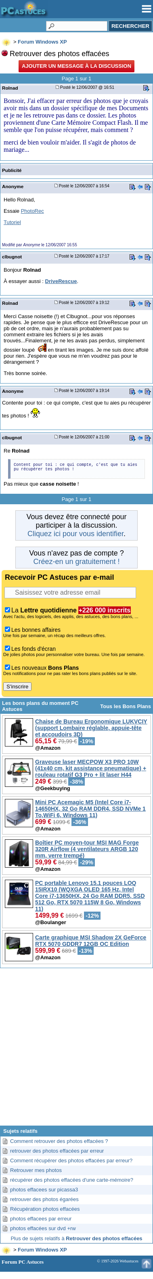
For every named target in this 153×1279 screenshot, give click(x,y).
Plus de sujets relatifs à (76, 1238)
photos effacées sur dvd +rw (43, 1228)
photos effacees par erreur (40, 1219)
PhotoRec (32, 211)
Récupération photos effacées (45, 1209)
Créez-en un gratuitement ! (76, 562)
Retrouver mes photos (36, 1170)
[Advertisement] (75, 1050)
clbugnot (12, 256)
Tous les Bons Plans (125, 706)
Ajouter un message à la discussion (76, 66)
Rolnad (10, 87)
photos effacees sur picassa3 (44, 1190)
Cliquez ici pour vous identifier (75, 534)
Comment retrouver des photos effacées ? (59, 1141)
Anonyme (12, 186)
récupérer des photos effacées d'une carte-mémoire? (71, 1180)
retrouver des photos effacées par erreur (57, 1151)
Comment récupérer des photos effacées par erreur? (71, 1160)
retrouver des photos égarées (44, 1199)
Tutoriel (12, 222)
